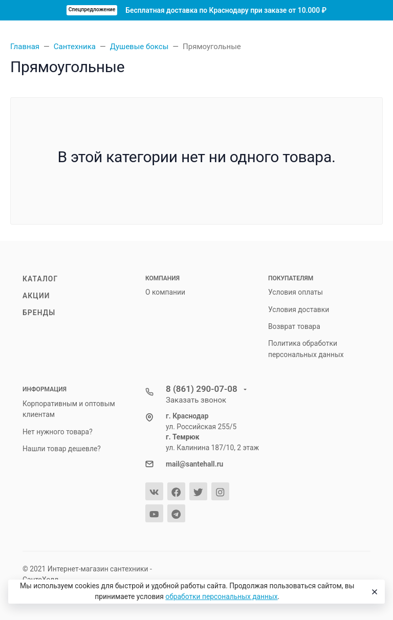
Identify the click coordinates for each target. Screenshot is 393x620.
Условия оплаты (295, 292)
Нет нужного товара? (58, 432)
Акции (36, 296)
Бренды (39, 312)
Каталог (40, 279)
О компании (165, 292)
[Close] (373, 592)
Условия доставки (298, 309)
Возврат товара (294, 326)
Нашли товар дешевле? (62, 449)
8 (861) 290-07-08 (202, 389)
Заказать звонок (196, 400)
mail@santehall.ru (194, 464)
